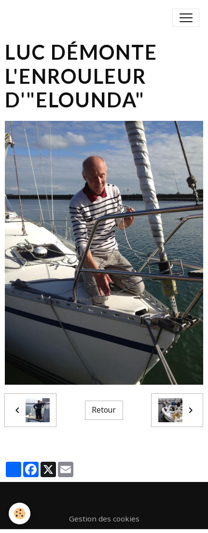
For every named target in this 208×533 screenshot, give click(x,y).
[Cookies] (19, 513)
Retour (104, 409)
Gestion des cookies (104, 518)
